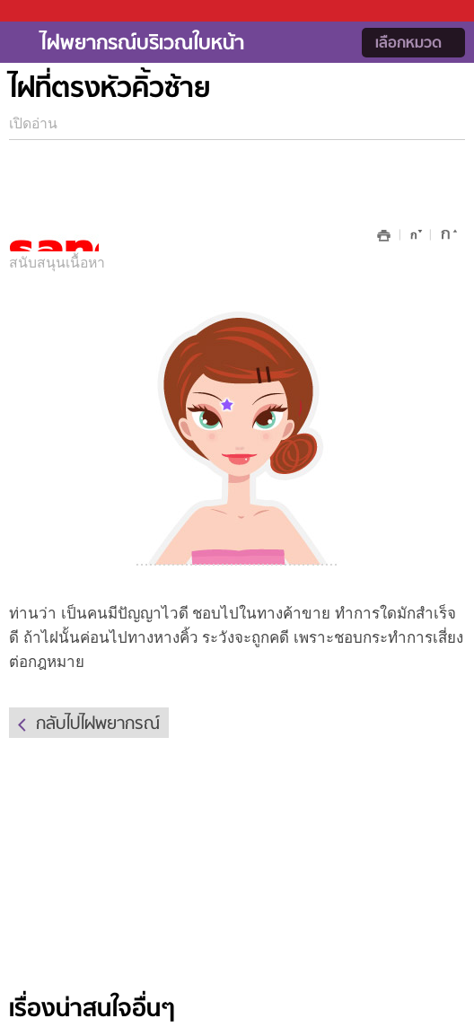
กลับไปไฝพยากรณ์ (98, 724)
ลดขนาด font (413, 238)
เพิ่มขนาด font (447, 238)
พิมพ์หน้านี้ (384, 235)
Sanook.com (54, 11)
